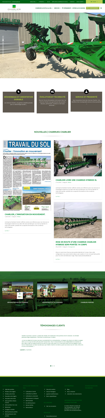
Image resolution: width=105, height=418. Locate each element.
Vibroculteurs (29, 407)
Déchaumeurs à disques (32, 398)
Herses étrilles (29, 405)
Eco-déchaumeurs (30, 403)
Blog (68, 389)
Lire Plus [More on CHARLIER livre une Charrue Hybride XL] (57, 196)
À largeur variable (10, 409)
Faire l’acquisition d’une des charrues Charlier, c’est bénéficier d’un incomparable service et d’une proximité (86, 101)
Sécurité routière (50, 389)
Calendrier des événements (74, 394)
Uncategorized (71, 247)
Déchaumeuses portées (11, 412)
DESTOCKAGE (29, 400)
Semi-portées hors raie (11, 405)
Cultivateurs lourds (31, 391)
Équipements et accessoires (52, 302)
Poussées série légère (10, 396)
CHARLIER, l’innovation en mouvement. (25, 214)
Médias (19, 216)
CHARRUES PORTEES (87, 302)
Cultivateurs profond (31, 393)
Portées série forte (10, 394)
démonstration (13, 302)
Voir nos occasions (51, 406)
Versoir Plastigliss (51, 391)
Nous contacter (71, 391)
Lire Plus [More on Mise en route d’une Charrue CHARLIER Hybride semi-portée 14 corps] (57, 259)
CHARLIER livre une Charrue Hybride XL (76, 180)
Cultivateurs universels (32, 396)
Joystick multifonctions (52, 394)
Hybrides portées (9, 389)
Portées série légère (10, 391)
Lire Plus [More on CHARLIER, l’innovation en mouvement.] (7, 230)
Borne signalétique (51, 396)
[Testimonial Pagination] (50, 365)
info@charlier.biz (16, 1)
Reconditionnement (51, 416)
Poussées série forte (10, 398)
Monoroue (7, 407)
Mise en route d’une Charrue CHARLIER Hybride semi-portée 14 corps (76, 243)
